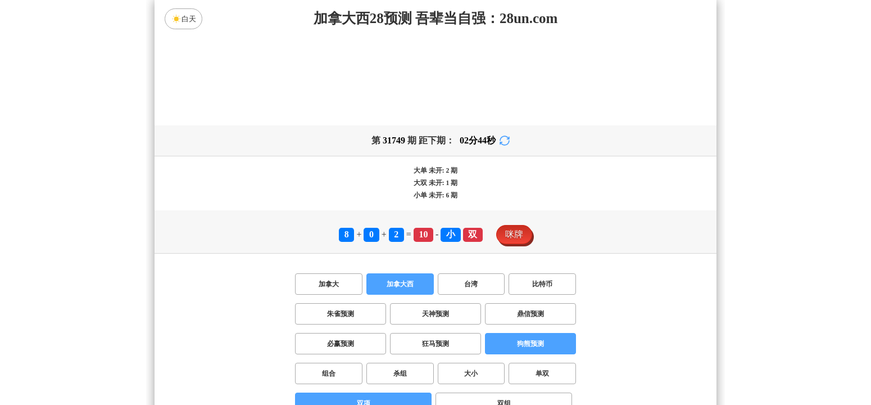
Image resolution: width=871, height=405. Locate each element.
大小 (471, 373)
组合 (328, 373)
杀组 (400, 373)
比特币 (542, 284)
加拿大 (329, 284)
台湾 (471, 284)
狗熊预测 (530, 344)
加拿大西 (400, 284)
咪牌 (514, 234)
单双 (542, 373)
